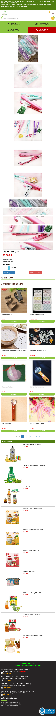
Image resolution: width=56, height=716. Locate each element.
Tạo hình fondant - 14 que (37, 423)
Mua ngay (14, 321)
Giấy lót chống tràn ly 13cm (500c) (32, 635)
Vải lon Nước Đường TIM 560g (31, 614)
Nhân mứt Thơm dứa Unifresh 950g (33, 529)
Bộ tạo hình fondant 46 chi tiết (38, 350)
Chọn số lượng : (7, 264)
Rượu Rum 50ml (27, 487)
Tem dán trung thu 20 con (37, 314)
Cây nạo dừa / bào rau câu (37, 387)
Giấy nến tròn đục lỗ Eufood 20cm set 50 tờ (14, 350)
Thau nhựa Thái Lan (7, 387)
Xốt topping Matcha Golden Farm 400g (34, 465)
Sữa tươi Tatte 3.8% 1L (29, 571)
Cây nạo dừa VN (6, 423)
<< (16, 436)
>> (39, 436)
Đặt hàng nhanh (9, 273)
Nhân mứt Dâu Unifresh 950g (31, 550)
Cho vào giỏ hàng (35, 273)
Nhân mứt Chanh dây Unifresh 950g (33, 508)
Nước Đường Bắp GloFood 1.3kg (32, 444)
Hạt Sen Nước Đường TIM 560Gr (32, 593)
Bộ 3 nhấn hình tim (7, 314)
